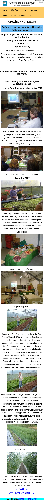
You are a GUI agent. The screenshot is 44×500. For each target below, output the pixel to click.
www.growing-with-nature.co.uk (22, 493)
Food (32, 15)
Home (4, 10)
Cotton (4, 15)
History (25, 10)
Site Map (14, 10)
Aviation (34, 10)
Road (13, 15)
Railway (22, 15)
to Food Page (22, 489)
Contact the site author (27, 499)
